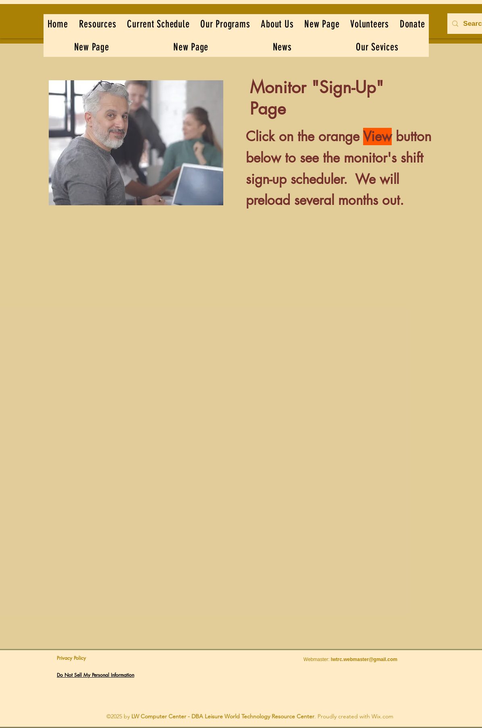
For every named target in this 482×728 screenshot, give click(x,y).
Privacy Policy (71, 658)
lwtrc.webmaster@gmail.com (364, 659)
